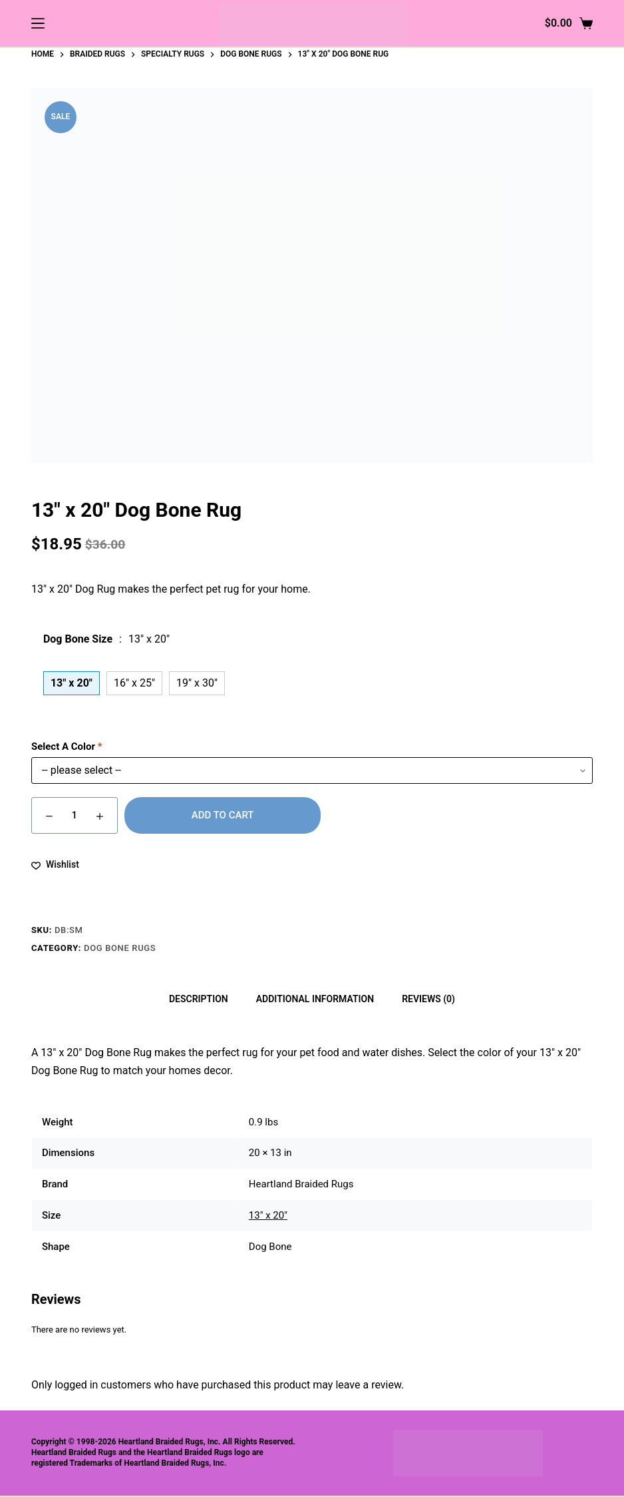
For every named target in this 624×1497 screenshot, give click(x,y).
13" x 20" (268, 1215)
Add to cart (223, 815)
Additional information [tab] (315, 999)
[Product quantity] (74, 815)
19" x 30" (197, 683)
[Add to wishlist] (55, 864)
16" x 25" (134, 683)
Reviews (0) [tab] (428, 999)
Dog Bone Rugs (120, 948)
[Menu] (38, 23)
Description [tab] (198, 999)
